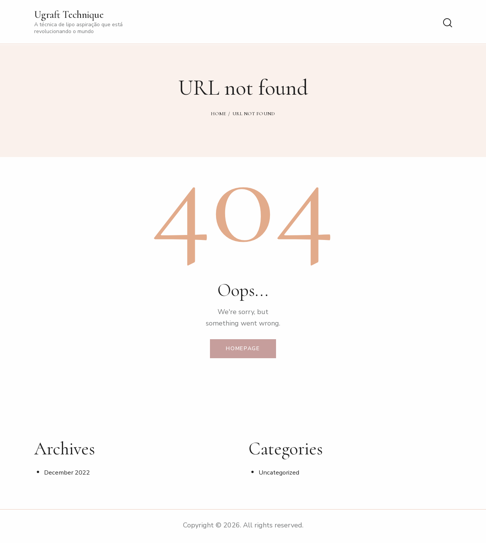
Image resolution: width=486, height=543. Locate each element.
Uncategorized (280, 474)
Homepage (243, 349)
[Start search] (447, 23)
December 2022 (67, 474)
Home (218, 114)
